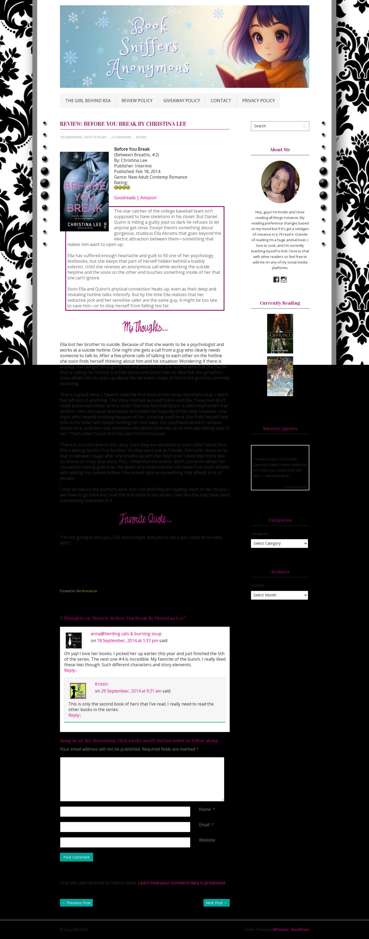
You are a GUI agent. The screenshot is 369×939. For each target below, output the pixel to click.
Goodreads (125, 198)
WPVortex (281, 929)
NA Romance (87, 591)
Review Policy (137, 100)
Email (204, 825)
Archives (258, 585)
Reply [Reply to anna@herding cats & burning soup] (70, 670)
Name (205, 809)
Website (207, 840)
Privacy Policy (258, 100)
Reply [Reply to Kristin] (74, 715)
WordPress (300, 929)
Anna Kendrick (277, 475)
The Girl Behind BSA (88, 100)
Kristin (141, 137)
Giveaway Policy (181, 100)
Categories (259, 533)
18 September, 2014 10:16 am (83, 137)
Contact (221, 100)
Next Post (217, 902)
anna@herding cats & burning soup (126, 634)
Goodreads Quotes (295, 487)
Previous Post (76, 902)
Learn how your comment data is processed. (181, 883)
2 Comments (121, 137)
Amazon (148, 198)
